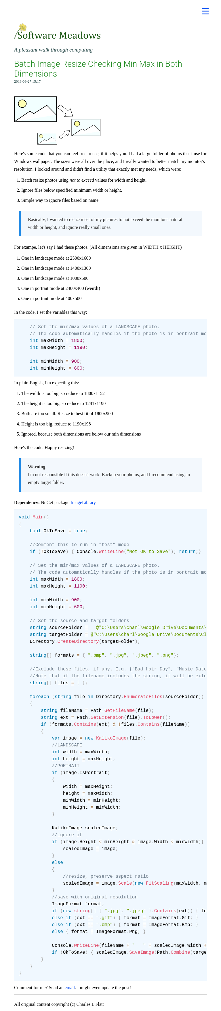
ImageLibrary (83, 502)
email (70, 987)
